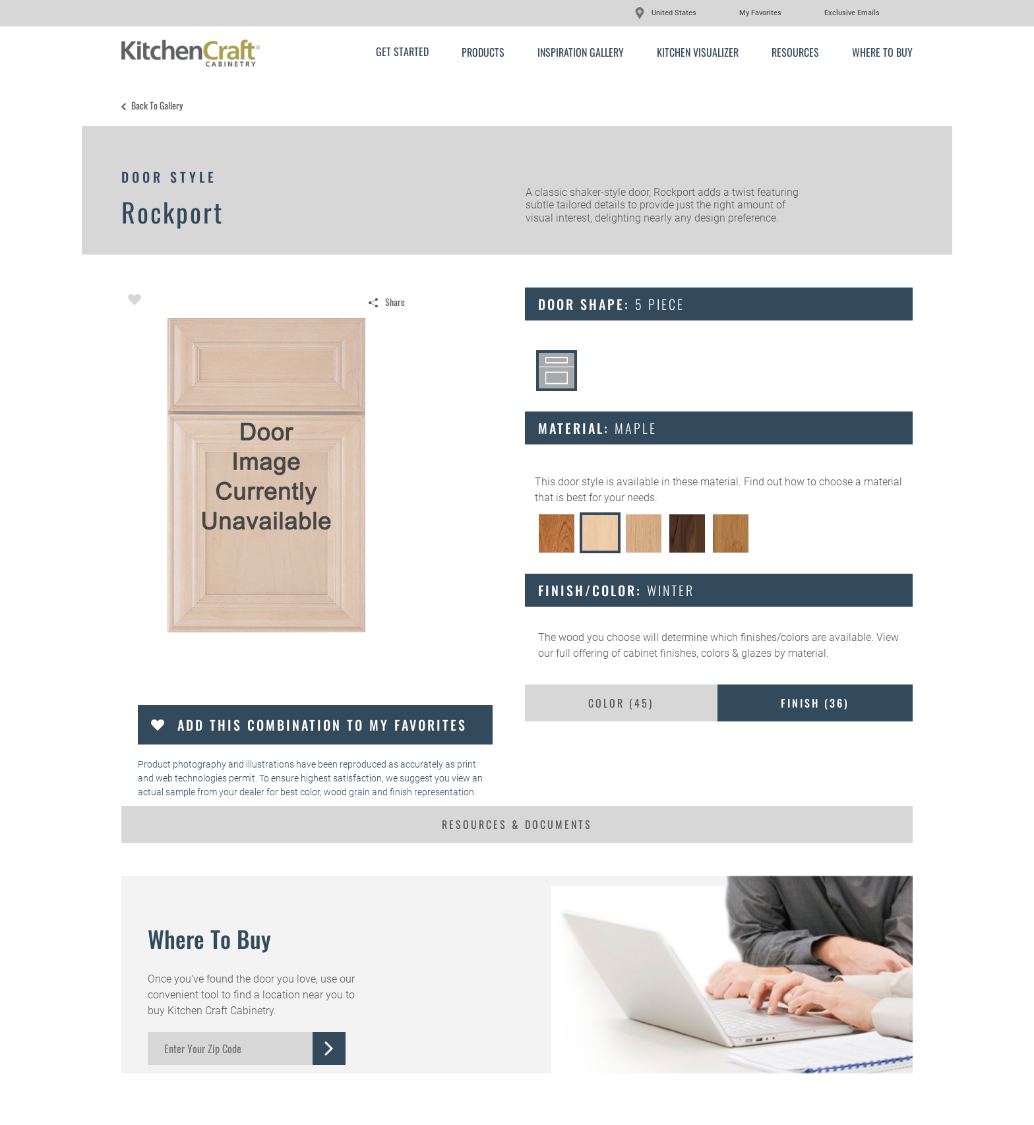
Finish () (815, 703)
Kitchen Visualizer (698, 52)
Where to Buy (882, 52)
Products (483, 52)
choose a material (860, 481)
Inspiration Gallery (580, 52)
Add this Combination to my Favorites (322, 725)
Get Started (402, 51)
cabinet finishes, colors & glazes (697, 653)
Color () (621, 703)
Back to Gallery (157, 105)
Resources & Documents (517, 824)
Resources (795, 52)
